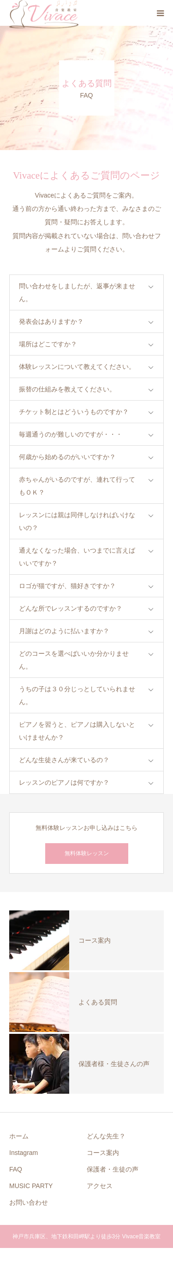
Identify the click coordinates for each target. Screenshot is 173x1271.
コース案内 (103, 1152)
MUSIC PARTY (31, 1185)
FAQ (15, 1169)
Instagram (23, 1152)
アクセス (100, 1185)
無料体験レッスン (87, 853)
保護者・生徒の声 (112, 1169)
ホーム (19, 1136)
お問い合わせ (28, 1202)
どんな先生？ (106, 1136)
